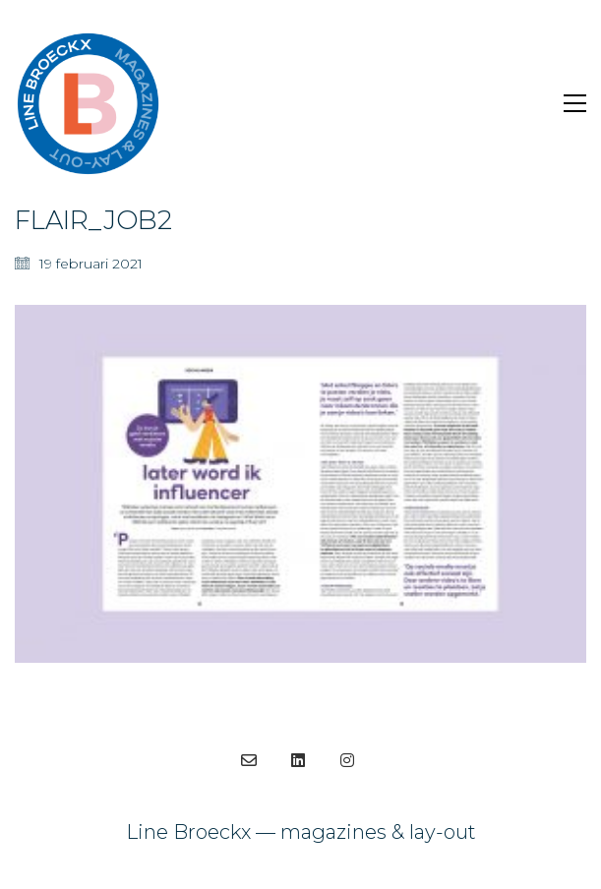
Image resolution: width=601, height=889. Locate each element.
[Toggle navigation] (575, 103)
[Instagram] (347, 760)
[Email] (249, 760)
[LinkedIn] (298, 760)
